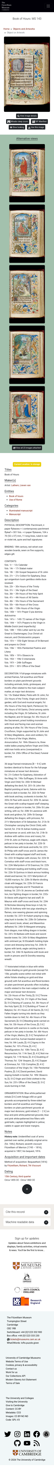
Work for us (12, 1372)
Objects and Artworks (24, 29)
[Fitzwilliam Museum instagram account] (18, 1434)
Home (6, 29)
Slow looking (17, 127)
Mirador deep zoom (17, 121)
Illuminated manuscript (20, 510)
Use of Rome (15, 499)
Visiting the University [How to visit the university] (17, 1401)
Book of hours (16, 496)
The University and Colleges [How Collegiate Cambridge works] (20, 1398)
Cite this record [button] (15, 1212)
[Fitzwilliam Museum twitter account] (8, 1434)
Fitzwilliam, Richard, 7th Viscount (24, 1165)
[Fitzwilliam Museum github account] (18, 1443)
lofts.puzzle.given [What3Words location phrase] (30, 1343)
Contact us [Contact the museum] (11, 1368)
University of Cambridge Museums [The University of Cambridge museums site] (23, 1358)
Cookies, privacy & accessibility (21, 1365)
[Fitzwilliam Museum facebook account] (27, 1434)
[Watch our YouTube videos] (27, 1443)
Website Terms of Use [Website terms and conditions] (17, 1361)
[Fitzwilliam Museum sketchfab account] (46, 1434)
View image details (27, 116)
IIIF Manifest (39, 121)
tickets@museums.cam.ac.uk (25, 1339)
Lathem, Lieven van (21, 485)
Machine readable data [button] (20, 1222)
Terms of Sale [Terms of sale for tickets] (13, 1383)
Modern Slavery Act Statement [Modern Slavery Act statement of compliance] (21, 1379)
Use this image (36, 127)
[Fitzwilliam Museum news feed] (36, 1443)
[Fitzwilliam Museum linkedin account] (37, 1434)
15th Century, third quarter (18, 1176)
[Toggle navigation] (48, 6)
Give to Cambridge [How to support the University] (15, 1405)
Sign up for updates (27, 1238)
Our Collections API (16, 1376)
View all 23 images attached (27, 448)
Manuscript (15, 514)
